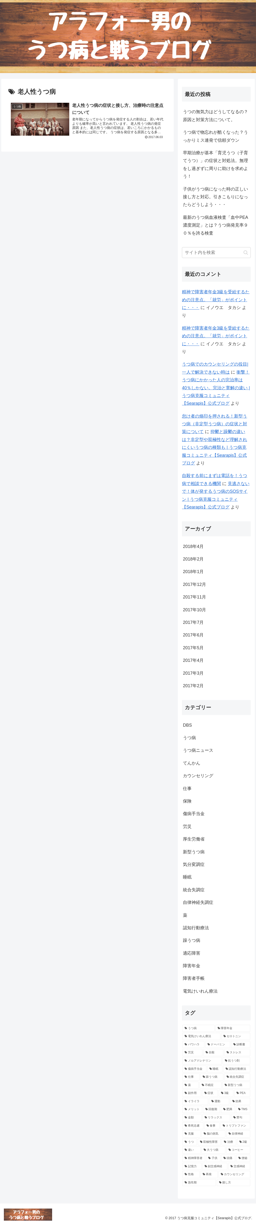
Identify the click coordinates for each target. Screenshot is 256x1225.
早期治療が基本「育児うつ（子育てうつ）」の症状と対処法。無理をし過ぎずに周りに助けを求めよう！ (215, 164)
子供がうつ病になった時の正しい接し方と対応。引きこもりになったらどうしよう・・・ (215, 197)
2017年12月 (194, 584)
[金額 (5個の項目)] (191, 1117)
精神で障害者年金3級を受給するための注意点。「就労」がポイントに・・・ (215, 299)
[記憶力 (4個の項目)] (191, 1166)
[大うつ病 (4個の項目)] (213, 1150)
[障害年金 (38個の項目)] (232, 1028)
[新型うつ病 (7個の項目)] (236, 1085)
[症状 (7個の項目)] (210, 1093)
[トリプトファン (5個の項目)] (235, 1125)
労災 (187, 826)
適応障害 (191, 953)
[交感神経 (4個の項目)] (239, 1166)
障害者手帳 (194, 978)
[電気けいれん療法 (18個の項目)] (201, 1036)
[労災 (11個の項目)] (192, 1052)
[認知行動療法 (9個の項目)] (236, 1069)
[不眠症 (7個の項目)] (210, 1085)
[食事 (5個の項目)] (212, 1125)
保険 (187, 801)
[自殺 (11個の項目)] (213, 1052)
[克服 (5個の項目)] (191, 1133)
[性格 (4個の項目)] (191, 1174)
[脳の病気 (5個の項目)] (213, 1133)
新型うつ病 (194, 851)
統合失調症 (194, 889)
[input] (216, 252)
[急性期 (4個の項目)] (199, 1182)
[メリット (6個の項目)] (192, 1109)
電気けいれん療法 (200, 991)
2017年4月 (193, 660)
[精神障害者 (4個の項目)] (193, 1158)
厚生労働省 (194, 839)
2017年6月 (193, 635)
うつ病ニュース (198, 750)
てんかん (191, 763)
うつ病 (189, 737)
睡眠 (187, 877)
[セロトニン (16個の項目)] (235, 1036)
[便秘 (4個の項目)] (243, 1158)
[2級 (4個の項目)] (243, 1142)
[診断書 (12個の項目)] (240, 1044)
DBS (187, 725)
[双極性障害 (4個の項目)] (209, 1142)
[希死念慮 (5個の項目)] (192, 1125)
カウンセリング (198, 775)
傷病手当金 (194, 813)
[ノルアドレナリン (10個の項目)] (201, 1060)
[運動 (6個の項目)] (219, 1101)
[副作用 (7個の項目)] (191, 1093)
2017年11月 (194, 597)
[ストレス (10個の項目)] (237, 1052)
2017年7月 (193, 622)
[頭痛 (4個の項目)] (228, 1158)
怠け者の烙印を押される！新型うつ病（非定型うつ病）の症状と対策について (214, 424)
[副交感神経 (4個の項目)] (214, 1166)
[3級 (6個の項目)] (226, 1093)
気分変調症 (194, 864)
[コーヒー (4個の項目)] (238, 1150)
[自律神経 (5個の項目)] (238, 1133)
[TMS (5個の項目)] (243, 1109)
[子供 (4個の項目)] (213, 1158)
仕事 (187, 788)
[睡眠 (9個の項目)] (214, 1069)
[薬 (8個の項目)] (190, 1085)
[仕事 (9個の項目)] (191, 1077)
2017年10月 (194, 609)
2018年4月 (193, 546)
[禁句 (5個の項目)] (240, 1117)
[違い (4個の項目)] (191, 1150)
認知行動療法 (196, 927)
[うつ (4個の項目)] (189, 1142)
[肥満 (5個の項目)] (228, 1109)
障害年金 (191, 965)
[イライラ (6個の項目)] (195, 1101)
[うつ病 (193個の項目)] (198, 1028)
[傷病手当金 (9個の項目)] (194, 1069)
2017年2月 (193, 685)
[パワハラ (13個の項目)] (193, 1044)
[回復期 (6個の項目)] (211, 1109)
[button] (246, 252)
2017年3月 (193, 673)
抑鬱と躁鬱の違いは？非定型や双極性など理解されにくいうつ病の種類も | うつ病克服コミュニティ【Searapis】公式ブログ (214, 447)
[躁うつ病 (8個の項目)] (212, 1077)
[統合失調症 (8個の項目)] (237, 1077)
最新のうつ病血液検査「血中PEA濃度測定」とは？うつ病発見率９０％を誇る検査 (215, 225)
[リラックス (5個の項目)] (216, 1117)
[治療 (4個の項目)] (229, 1142)
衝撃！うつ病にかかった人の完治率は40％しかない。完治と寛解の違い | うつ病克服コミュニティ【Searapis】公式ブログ (216, 388)
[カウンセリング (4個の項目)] (234, 1174)
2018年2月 (193, 559)
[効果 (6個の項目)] (240, 1101)
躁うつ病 (191, 940)
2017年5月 (193, 647)
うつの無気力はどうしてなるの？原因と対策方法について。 (215, 115)
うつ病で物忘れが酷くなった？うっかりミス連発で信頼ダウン (215, 136)
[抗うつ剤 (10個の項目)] (236, 1060)
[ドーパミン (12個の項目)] (217, 1044)
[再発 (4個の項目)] (209, 1174)
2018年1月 (193, 571)
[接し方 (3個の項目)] (233, 1182)
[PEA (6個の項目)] (242, 1093)
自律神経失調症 (198, 902)
